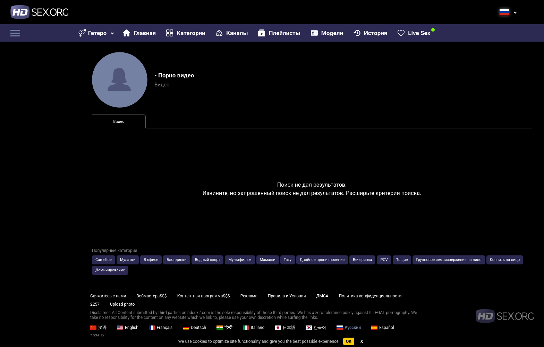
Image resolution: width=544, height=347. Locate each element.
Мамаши (267, 259)
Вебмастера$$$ (151, 296)
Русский (349, 327)
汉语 (98, 327)
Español (382, 327)
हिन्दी (224, 327)
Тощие (402, 259)
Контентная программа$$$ (203, 296)
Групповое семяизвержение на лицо (448, 259)
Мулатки (127, 259)
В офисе (151, 259)
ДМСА (322, 296)
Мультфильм (239, 259)
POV (384, 259)
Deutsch (194, 327)
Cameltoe (103, 259)
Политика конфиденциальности (370, 296)
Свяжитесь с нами (108, 296)
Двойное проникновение (322, 259)
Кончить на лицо (505, 259)
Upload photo (122, 304)
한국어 (316, 327)
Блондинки (177, 259)
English (127, 327)
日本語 (285, 327)
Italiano (254, 327)
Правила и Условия (287, 296)
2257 (95, 304)
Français (160, 327)
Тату (287, 259)
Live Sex (414, 32)
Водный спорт (207, 259)
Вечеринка (362, 259)
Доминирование (110, 270)
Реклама (248, 296)
